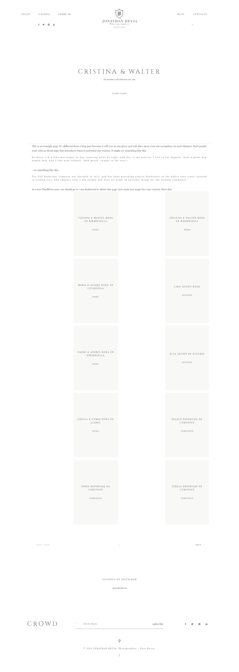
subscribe (157, 633)
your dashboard (87, 198)
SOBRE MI (64, 14)
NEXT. (200, 554)
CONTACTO (200, 14)
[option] (119, 82)
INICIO (26, 14)
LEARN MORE (119, 93)
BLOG (181, 14)
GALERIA (44, 14)
